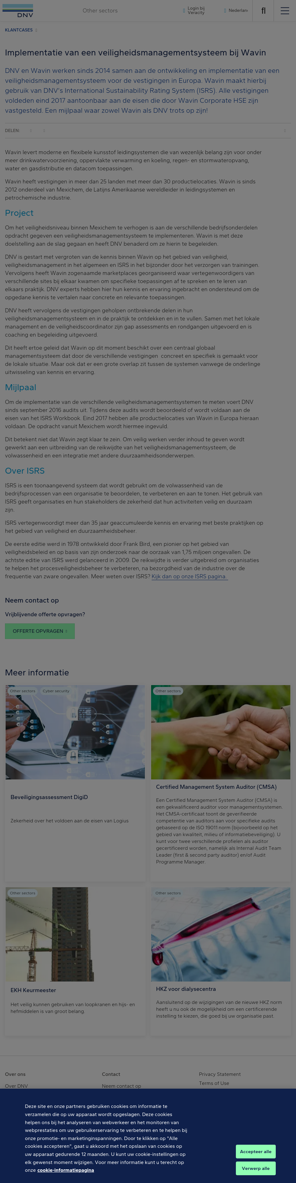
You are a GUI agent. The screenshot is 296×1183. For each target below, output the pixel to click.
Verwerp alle (256, 1173)
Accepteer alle (255, 1156)
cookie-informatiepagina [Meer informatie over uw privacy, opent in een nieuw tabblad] (65, 1175)
